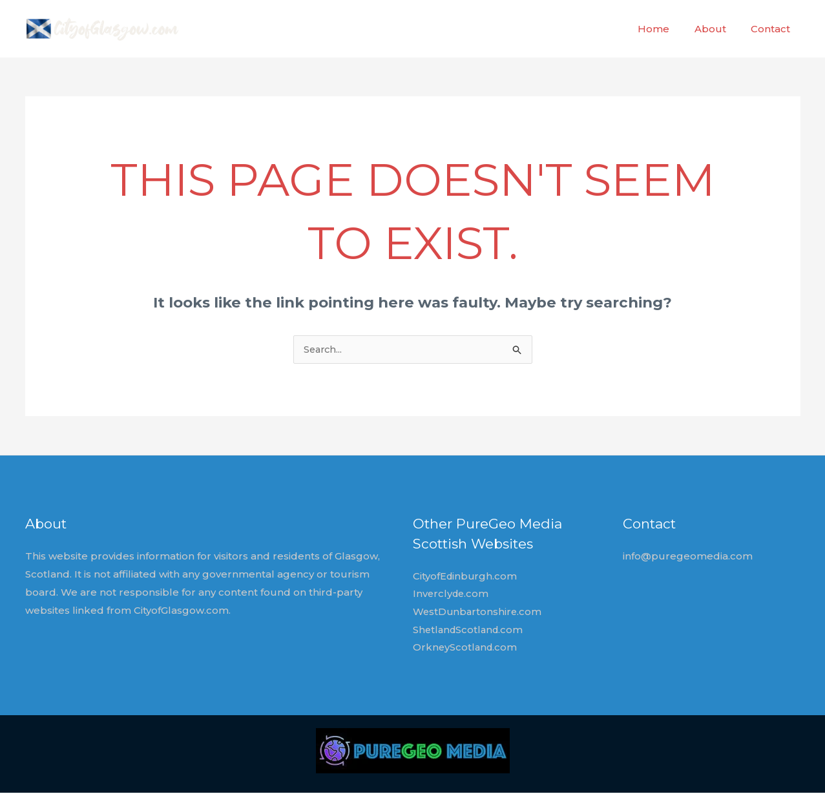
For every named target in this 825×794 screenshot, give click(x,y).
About (718, 29)
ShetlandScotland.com (470, 631)
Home (667, 29)
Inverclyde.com (452, 595)
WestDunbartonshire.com (478, 613)
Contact (773, 29)
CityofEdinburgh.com (466, 577)
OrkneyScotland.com (466, 649)
